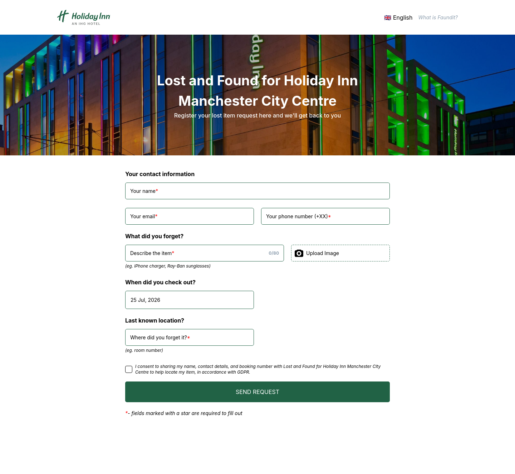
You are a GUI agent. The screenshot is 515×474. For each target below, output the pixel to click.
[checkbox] (128, 369)
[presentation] (340, 253)
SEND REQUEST (257, 391)
